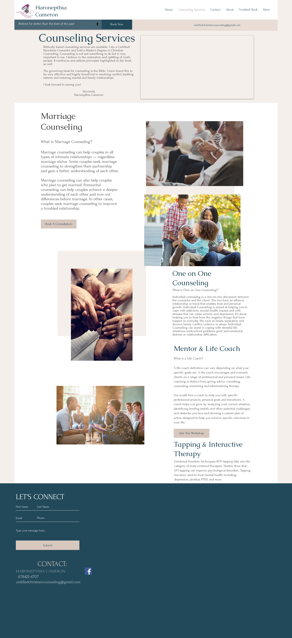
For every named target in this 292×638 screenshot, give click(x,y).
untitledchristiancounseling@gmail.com (48, 582)
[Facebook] (97, 24)
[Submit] (47, 545)
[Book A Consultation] (59, 224)
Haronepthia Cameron (51, 11)
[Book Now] (117, 24)
